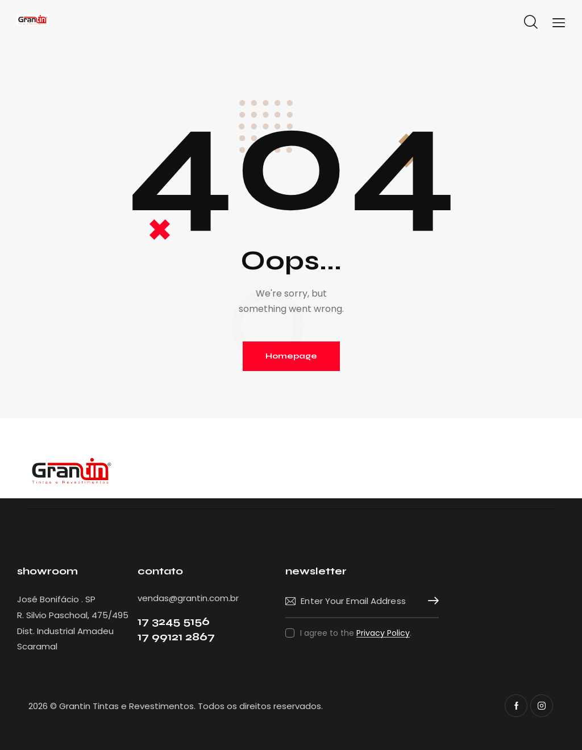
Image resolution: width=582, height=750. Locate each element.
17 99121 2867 (176, 636)
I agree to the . (355, 633)
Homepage (291, 356)
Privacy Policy (383, 633)
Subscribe (430, 601)
